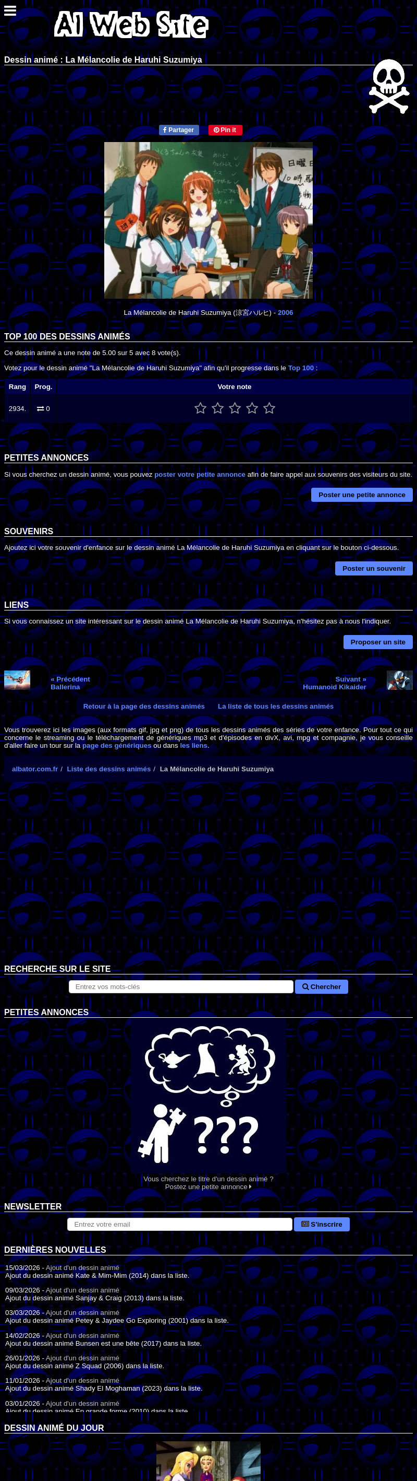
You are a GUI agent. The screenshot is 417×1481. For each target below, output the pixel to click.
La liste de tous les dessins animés (276, 706)
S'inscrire (321, 1224)
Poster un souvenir (374, 568)
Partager (178, 130)
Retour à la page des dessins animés (144, 706)
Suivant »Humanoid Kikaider (334, 683)
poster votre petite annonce (200, 474)
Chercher (321, 987)
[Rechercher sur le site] (181, 986)
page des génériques (117, 745)
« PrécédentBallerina (70, 683)
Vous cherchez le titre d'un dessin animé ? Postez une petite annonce (208, 1104)
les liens (193, 745)
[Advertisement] (208, 881)
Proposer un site (378, 642)
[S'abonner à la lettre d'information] (179, 1224)
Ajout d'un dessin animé (82, 1268)
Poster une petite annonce (362, 495)
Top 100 (301, 368)
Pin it (225, 130)
